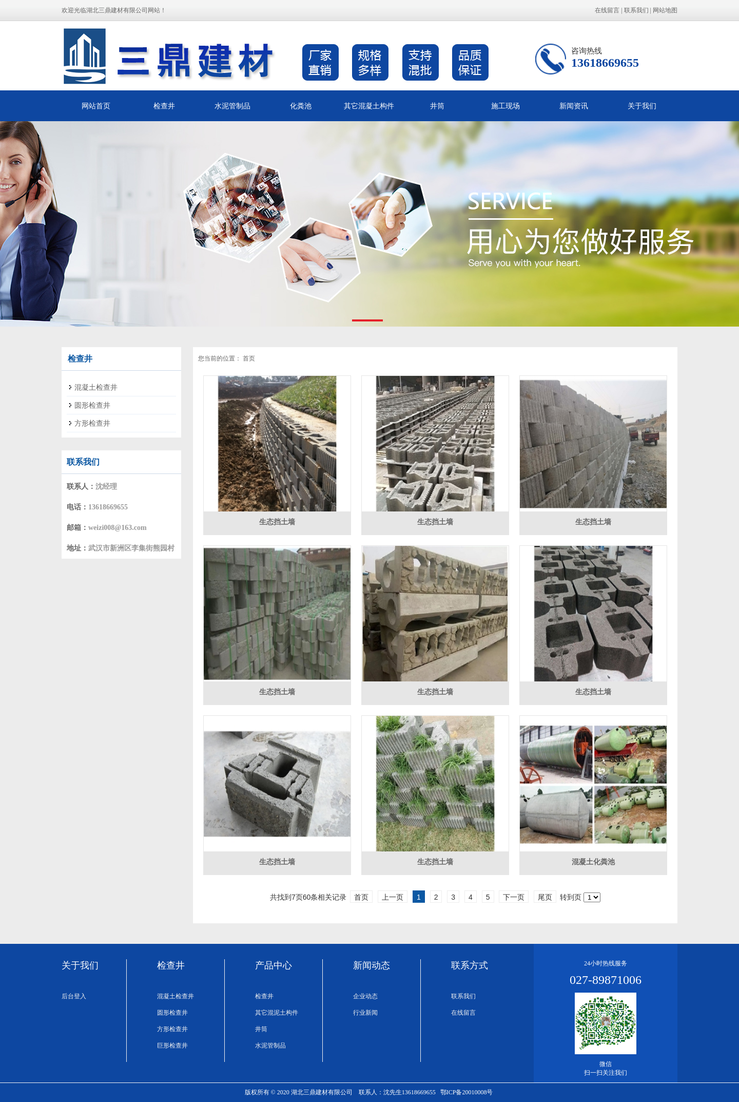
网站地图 (665, 10)
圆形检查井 (172, 1012)
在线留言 (607, 10)
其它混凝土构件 (369, 106)
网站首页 (96, 106)
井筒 (437, 106)
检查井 (164, 106)
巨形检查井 (172, 1045)
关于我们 (642, 106)
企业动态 (365, 996)
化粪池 (301, 106)
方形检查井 (172, 1029)
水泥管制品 (232, 106)
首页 (249, 358)
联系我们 (636, 10)
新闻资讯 (573, 106)
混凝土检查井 (175, 996)
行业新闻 (365, 1012)
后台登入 (74, 996)
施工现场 (505, 106)
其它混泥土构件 (276, 1012)
